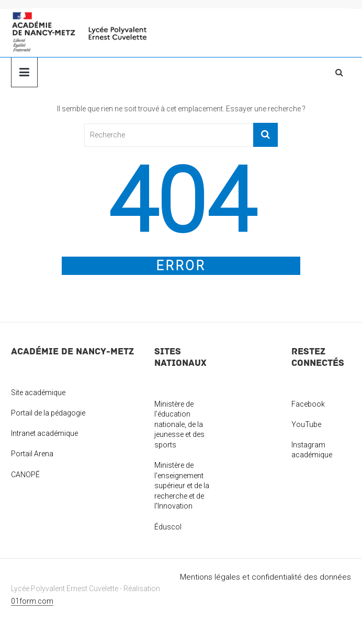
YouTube (306, 424)
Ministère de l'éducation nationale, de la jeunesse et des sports (179, 424)
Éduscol (168, 527)
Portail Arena (32, 453)
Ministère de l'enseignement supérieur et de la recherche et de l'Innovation (181, 485)
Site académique (38, 392)
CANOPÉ (25, 474)
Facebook (308, 404)
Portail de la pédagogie (48, 413)
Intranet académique (44, 433)
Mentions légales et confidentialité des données (265, 577)
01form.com (32, 601)
